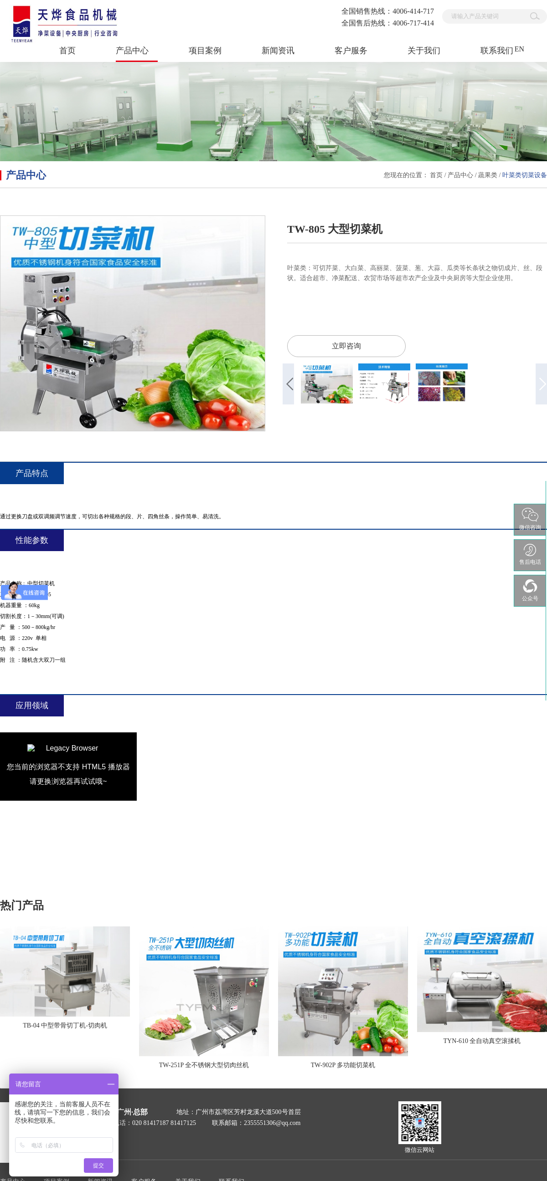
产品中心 (460, 175)
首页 (67, 50)
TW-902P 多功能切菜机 (343, 1065)
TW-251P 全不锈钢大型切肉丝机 (204, 1065)
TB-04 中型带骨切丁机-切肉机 (65, 1025)
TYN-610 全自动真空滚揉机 (482, 1041)
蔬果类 (487, 175)
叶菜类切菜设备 (524, 175)
